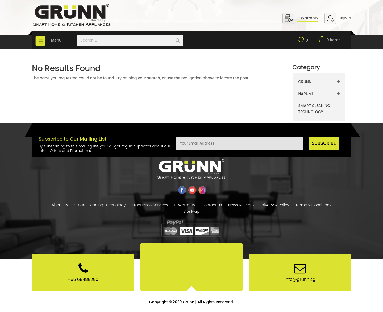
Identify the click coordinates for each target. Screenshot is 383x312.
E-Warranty (307, 17)
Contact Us (211, 205)
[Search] (177, 40)
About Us (60, 205)
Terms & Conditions (313, 205)
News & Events (241, 205)
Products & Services (150, 205)
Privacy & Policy (275, 205)
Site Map (191, 211)
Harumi (305, 93)
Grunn (305, 81)
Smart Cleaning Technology (314, 109)
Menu (58, 40)
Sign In (345, 18)
